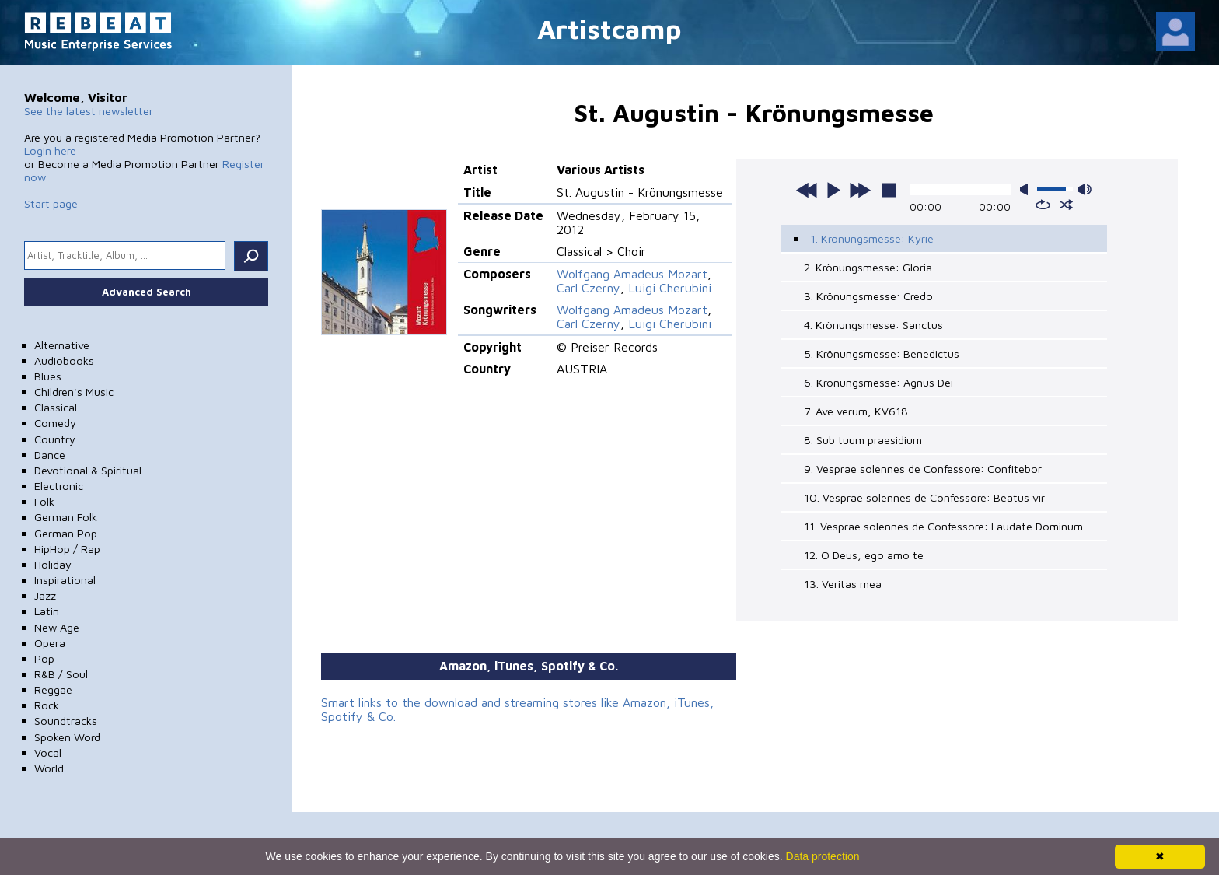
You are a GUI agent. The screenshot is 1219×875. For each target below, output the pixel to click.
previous (807, 190)
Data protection (823, 856)
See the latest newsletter (88, 110)
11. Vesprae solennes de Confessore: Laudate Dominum (943, 526)
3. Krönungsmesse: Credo (868, 296)
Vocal (47, 752)
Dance (49, 454)
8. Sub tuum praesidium (863, 439)
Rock (46, 705)
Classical (55, 407)
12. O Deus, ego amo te (864, 555)
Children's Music (74, 391)
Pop (44, 658)
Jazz (45, 595)
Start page (51, 203)
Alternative (61, 345)
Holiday (53, 564)
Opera (49, 642)
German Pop (65, 533)
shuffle (1066, 205)
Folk (44, 501)
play (833, 189)
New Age (56, 627)
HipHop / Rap (67, 548)
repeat (1043, 205)
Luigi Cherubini (669, 288)
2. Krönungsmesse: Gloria (868, 267)
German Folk (65, 516)
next (860, 190)
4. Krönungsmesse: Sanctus (873, 324)
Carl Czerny (588, 288)
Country (54, 439)
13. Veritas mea (843, 583)
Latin (46, 611)
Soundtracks (65, 720)
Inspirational (65, 579)
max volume (1085, 189)
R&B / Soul (61, 674)
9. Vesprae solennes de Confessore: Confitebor (923, 468)
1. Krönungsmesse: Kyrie (872, 238)
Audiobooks (64, 360)
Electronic (58, 485)
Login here (50, 150)
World (49, 768)
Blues (47, 376)
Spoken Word (67, 737)
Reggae (53, 689)
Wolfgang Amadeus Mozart (632, 274)
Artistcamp (609, 28)
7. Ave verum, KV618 (856, 411)
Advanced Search (146, 291)
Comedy (55, 422)
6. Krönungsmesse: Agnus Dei (878, 382)
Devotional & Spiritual (87, 470)
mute (1027, 189)
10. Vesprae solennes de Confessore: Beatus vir (924, 497)
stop (889, 190)
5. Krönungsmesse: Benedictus (881, 353)
